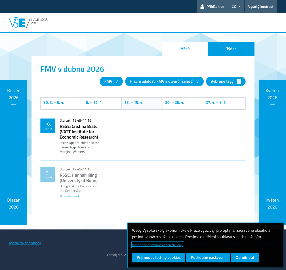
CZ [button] (233, 6)
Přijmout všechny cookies (159, 257)
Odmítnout (245, 257)
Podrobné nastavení (208, 257)
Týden (231, 49)
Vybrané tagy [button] (226, 81)
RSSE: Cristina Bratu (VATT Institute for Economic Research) (79, 131)
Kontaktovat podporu (25, 242)
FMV (108, 81)
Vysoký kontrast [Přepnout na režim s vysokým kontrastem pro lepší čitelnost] (260, 6)
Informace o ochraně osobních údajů (157, 245)
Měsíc (185, 49)
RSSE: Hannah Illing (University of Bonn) (79, 178)
